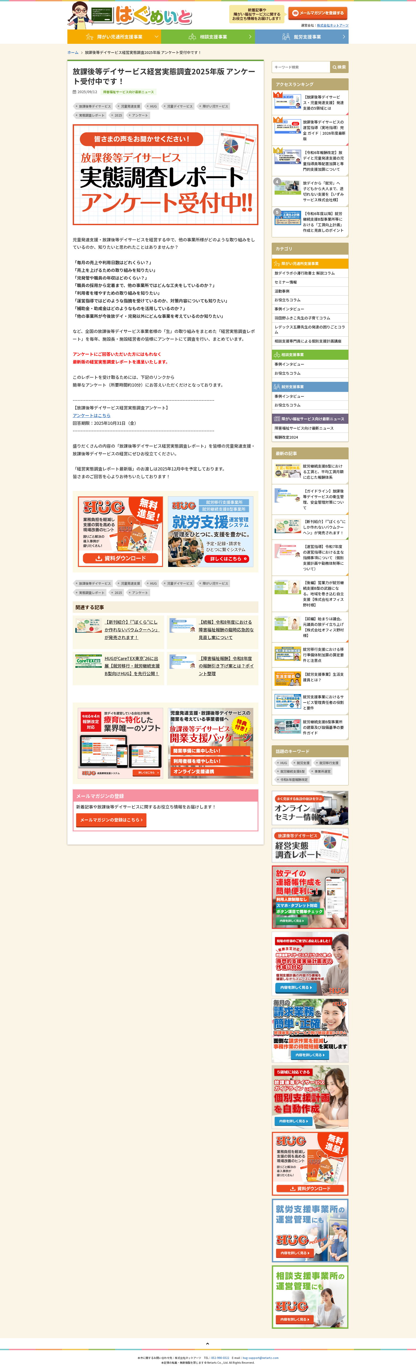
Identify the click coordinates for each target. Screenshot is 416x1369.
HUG (153, 106)
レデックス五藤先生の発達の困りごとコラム (310, 329)
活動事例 (282, 291)
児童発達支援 (130, 106)
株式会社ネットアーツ (333, 25)
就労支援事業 (302, 36)
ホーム (73, 52)
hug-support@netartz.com (261, 1358)
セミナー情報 (286, 282)
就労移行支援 (329, 762)
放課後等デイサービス (95, 106)
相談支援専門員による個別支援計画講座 (308, 341)
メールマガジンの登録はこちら (110, 819)
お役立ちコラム (288, 299)
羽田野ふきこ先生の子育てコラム (302, 317)
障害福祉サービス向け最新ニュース (304, 428)
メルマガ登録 (317, 14)
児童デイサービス (180, 106)
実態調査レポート (92, 115)
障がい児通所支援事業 (114, 36)
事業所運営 (323, 771)
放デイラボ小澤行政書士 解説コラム (305, 273)
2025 (118, 115)
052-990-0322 (220, 1358)
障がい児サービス (215, 106)
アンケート (140, 115)
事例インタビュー (289, 308)
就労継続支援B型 (292, 771)
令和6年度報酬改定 (294, 779)
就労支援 (303, 762)
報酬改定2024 (286, 437)
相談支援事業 (208, 36)
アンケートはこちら (92, 415)
